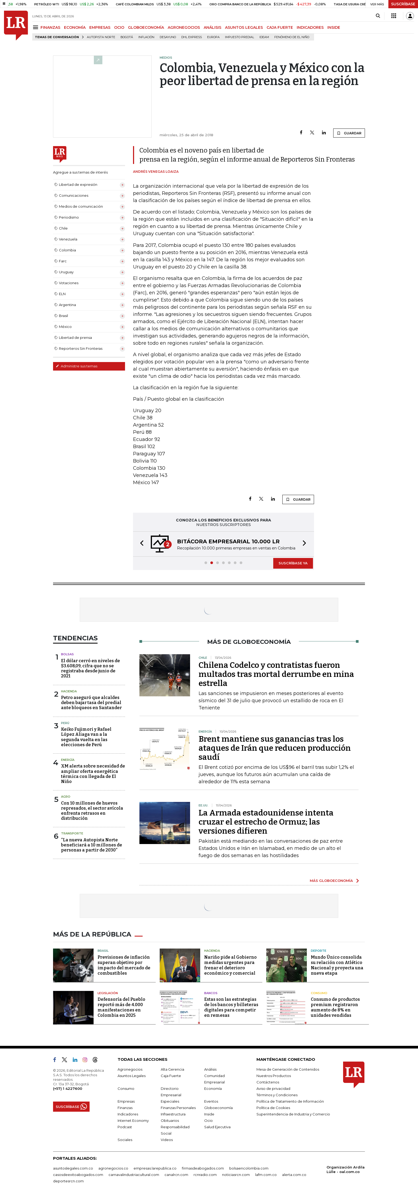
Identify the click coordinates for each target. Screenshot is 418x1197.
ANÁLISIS (212, 27)
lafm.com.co (266, 1174)
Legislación (108, 993)
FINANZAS (50, 27)
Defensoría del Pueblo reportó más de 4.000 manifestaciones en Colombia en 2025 (121, 1007)
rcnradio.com (205, 1174)
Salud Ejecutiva (217, 1127)
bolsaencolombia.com (248, 1168)
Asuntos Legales (132, 1076)
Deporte (318, 951)
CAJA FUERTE (280, 27)
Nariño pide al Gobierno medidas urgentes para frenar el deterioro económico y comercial (230, 965)
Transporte (72, 833)
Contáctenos (267, 1082)
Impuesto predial (239, 37)
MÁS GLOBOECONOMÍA (331, 880)
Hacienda (69, 691)
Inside (209, 1114)
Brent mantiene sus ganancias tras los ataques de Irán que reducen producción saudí (275, 748)
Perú (65, 723)
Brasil (103, 951)
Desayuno (168, 37)
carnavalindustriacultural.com (133, 1174)
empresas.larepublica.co (155, 1168)
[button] (140, 544)
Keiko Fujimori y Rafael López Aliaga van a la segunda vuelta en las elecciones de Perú (86, 737)
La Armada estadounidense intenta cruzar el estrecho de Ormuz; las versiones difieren (266, 822)
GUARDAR (349, 133)
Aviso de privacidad (273, 1088)
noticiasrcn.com (236, 1174)
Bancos (211, 993)
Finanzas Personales (178, 1108)
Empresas (126, 1101)
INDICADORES (310, 27)
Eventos (211, 1101)
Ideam (264, 37)
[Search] (377, 16)
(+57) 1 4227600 (67, 1088)
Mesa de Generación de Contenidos (287, 1069)
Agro (65, 796)
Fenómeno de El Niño (291, 37)
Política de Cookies (273, 1108)
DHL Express (191, 37)
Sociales (125, 1140)
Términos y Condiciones (277, 1095)
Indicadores (128, 1114)
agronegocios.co (113, 1168)
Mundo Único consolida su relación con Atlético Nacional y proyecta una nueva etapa (337, 965)
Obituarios (170, 1120)
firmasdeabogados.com (203, 1168)
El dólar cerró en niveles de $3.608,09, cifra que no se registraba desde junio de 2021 (90, 668)
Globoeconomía (218, 1108)
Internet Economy (133, 1120)
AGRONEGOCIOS (184, 27)
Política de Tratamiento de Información (290, 1101)
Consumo (319, 993)
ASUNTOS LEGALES (244, 27)
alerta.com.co (294, 1174)
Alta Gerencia (172, 1069)
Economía (213, 1088)
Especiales (170, 1101)
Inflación (146, 37)
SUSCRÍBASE (403, 4)
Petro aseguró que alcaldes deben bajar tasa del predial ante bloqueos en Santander (91, 702)
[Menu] (36, 27)
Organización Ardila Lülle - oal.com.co (346, 1169)
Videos (167, 1140)
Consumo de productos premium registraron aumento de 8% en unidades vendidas (335, 1007)
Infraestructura (173, 1114)
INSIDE (333, 27)
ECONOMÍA (75, 27)
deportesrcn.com (68, 1181)
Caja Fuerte (171, 1076)
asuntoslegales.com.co (73, 1168)
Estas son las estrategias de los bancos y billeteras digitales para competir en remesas (231, 1007)
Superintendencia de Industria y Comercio (293, 1114)
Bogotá (126, 37)
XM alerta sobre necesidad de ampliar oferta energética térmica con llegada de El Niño (93, 774)
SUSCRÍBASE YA (293, 563)
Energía (67, 760)
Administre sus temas (76, 366)
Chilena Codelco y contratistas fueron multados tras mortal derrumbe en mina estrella (276, 674)
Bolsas (67, 654)
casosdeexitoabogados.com (78, 1174)
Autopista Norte (101, 37)
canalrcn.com (176, 1174)
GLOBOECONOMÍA (146, 27)
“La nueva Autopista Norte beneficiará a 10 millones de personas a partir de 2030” (91, 845)
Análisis (210, 1069)
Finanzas (125, 1108)
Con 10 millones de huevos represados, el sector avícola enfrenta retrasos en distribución (92, 811)
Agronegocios (130, 1069)
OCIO (119, 27)
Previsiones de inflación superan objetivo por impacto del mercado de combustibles (124, 965)
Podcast (125, 1127)
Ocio (208, 1120)
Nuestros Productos (273, 1076)
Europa (213, 37)
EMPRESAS (99, 27)
